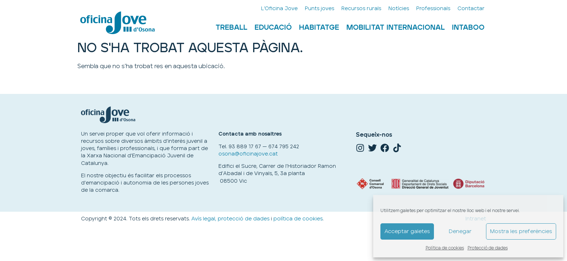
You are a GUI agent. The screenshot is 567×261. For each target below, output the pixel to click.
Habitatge (319, 27)
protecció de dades (243, 218)
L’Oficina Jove (279, 8)
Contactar (471, 8)
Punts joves (319, 8)
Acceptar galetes (407, 231)
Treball (231, 27)
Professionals (433, 8)
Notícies (398, 8)
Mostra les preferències (521, 231)
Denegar (460, 231)
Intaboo (468, 27)
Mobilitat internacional (395, 27)
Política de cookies (445, 248)
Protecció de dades (488, 248)
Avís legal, (203, 218)
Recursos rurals (361, 8)
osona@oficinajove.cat (248, 154)
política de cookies (298, 218)
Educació (273, 27)
